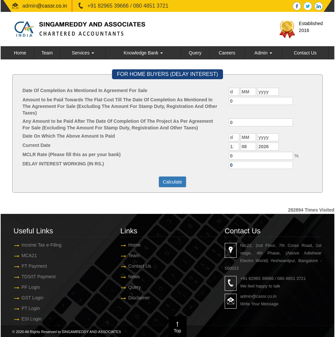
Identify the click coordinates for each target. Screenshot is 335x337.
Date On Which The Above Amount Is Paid (68, 136)
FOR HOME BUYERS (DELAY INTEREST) (167, 74)
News (130, 276)
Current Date (36, 145)
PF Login (27, 287)
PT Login (27, 308)
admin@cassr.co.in (262, 296)
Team (47, 52)
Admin (263, 52)
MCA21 (25, 255)
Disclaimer (135, 297)
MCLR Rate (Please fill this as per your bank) (71, 154)
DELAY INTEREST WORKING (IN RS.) (63, 163)
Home (20, 52)
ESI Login (28, 318)
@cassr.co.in (52, 6)
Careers (227, 52)
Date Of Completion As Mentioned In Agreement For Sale (84, 90)
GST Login (29, 297)
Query (195, 52)
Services (83, 52)
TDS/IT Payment (35, 276)
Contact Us (305, 52)
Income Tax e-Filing (37, 245)
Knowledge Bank (143, 52)
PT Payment (30, 266)
